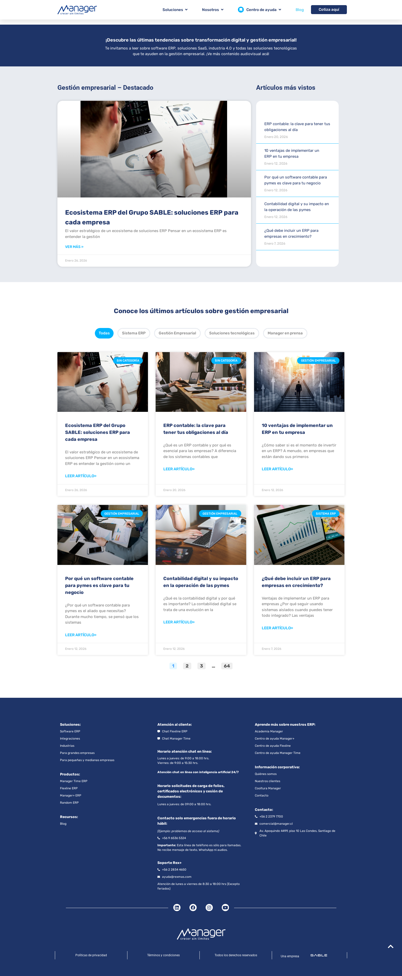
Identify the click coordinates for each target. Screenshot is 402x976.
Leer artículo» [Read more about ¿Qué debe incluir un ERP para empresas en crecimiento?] (277, 628)
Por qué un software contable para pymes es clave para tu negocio (99, 585)
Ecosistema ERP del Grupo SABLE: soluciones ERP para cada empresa (97, 432)
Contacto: (264, 810)
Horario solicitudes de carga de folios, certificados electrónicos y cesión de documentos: (191, 791)
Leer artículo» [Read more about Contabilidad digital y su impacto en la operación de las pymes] (179, 622)
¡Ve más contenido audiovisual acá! (237, 54)
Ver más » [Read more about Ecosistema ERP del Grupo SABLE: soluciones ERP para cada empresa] (74, 247)
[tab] (104, 333)
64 (228, 666)
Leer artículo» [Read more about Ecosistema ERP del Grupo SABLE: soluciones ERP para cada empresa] (80, 476)
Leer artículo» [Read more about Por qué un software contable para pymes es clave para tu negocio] (80, 635)
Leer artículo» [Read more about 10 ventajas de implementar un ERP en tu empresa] (277, 469)
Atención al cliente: (174, 724)
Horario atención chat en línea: (184, 751)
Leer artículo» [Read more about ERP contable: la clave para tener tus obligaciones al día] (179, 469)
